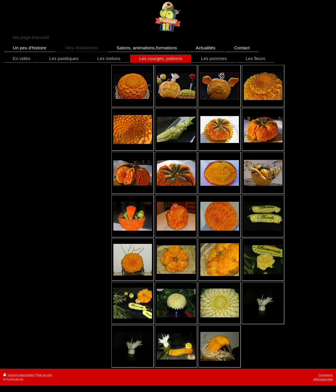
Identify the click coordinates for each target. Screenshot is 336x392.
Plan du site (44, 375)
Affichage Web (323, 379)
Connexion (325, 375)
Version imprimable (19, 375)
